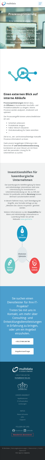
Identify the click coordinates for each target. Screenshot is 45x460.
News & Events (22, 414)
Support (22, 419)
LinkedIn (28, 430)
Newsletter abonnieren (22, 435)
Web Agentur (19, 453)
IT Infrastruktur (22, 401)
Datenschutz (33, 448)
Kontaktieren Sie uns (22, 378)
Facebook (17, 430)
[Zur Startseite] (19, 3)
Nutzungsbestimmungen (19, 448)
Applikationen (23, 398)
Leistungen (22, 404)
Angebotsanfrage (22, 351)
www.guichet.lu (26, 219)
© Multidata (6, 448)
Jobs (22, 417)
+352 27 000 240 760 (22, 341)
